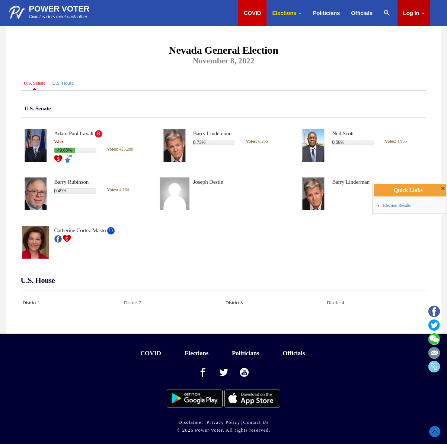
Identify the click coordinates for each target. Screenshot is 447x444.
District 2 (132, 302)
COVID (252, 13)
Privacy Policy (223, 422)
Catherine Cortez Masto (80, 230)
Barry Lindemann (212, 133)
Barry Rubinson (71, 182)
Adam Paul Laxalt (74, 133)
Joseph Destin (208, 182)
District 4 (335, 302)
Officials (361, 13)
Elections (286, 13)
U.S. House (63, 83)
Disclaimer (190, 422)
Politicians (326, 13)
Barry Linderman (351, 182)
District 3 (234, 302)
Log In (414, 13)
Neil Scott (343, 133)
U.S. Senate (35, 83)
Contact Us (256, 422)
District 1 (31, 302)
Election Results (397, 205)
